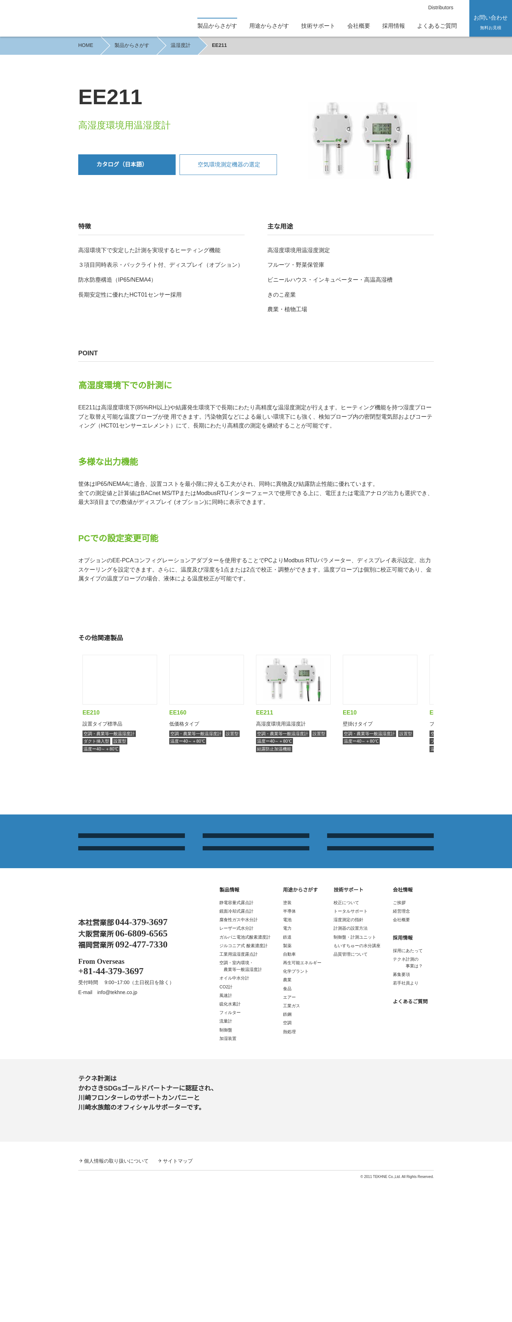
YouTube (108, 1162)
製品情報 (229, 1028)
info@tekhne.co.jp (121, 1130)
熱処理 (289, 1171)
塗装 (287, 1042)
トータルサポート (351, 1050)
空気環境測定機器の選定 (229, 164)
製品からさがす (131, 45)
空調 (287, 1162)
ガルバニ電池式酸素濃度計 (245, 1076)
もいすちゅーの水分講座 (357, 1085)
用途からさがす (300, 1028)
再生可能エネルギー (302, 1102)
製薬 (287, 1085)
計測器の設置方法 (351, 1067)
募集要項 (401, 1113)
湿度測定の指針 (348, 1059)
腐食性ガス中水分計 (238, 1059)
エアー (289, 1136)
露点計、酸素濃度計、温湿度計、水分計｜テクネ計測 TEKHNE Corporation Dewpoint (123, 1038)
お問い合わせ (491, 22)
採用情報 (393, 25)
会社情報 (403, 1028)
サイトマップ (178, 1299)
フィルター (230, 1151)
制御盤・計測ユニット (355, 1076)
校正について (346, 1042)
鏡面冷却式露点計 (236, 1050)
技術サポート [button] (318, 25)
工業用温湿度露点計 (238, 1093)
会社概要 (358, 25)
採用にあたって (407, 1090)
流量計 (225, 1160)
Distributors (438, 7)
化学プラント (296, 1110)
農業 (287, 1119)
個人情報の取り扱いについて (116, 1299)
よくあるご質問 (437, 25)
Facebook (85, 1162)
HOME (85, 45)
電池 (287, 1059)
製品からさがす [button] (217, 25)
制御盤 (225, 1169)
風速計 (225, 1134)
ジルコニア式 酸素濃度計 (243, 1085)
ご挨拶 (399, 1042)
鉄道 (287, 1076)
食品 (287, 1128)
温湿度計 (180, 45)
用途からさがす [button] (269, 25)
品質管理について (351, 1093)
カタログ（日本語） (122, 164)
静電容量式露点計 (236, 1042)
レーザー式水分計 (236, 1067)
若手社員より (405, 1122)
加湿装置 (227, 1177)
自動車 (289, 1093)
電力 (287, 1067)
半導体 (289, 1050)
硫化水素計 (230, 1143)
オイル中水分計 (234, 1117)
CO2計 (225, 1126)
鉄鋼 (287, 1153)
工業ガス (291, 1145)
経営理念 (401, 1050)
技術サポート (348, 1028)
